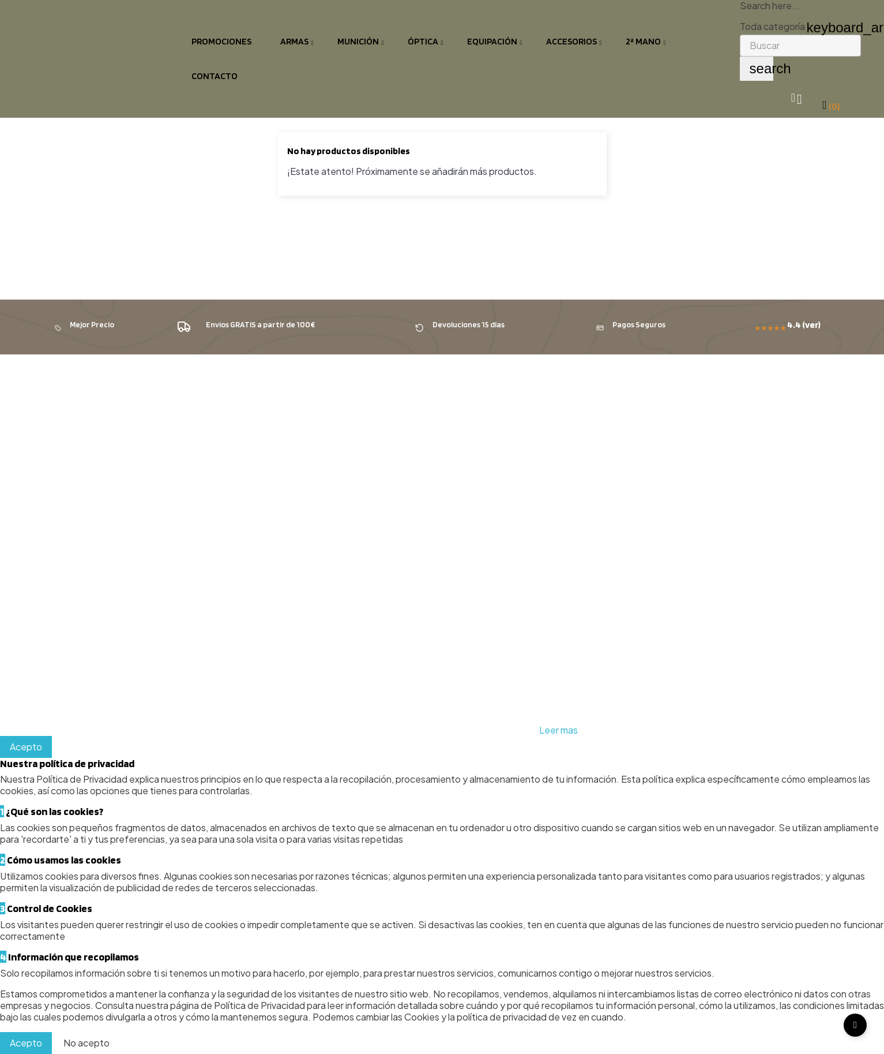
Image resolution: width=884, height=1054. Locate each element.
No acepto (86, 1043)
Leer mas (558, 730)
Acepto (26, 747)
